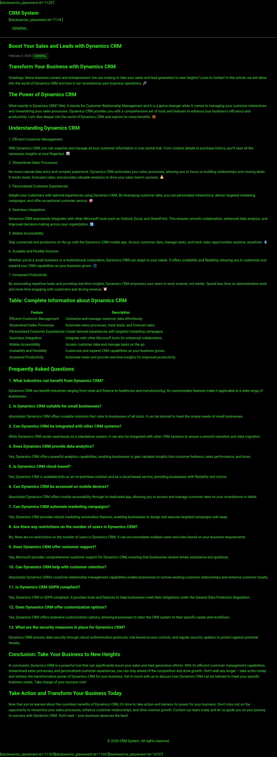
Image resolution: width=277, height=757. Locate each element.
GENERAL (19, 28)
